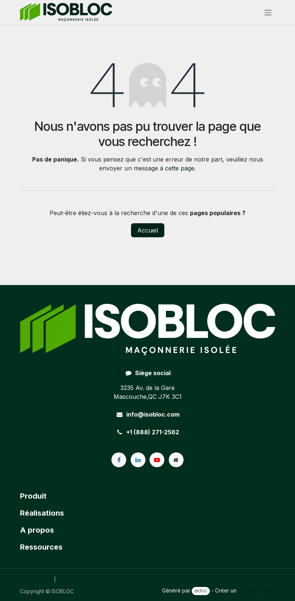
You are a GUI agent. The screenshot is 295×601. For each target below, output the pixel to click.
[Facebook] (118, 459)
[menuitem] (35, 579)
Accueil (147, 230)
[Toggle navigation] (268, 12)
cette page (179, 168)
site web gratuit (256, 590)
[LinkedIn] (138, 459)
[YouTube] (157, 459)
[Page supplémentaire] (176, 459)
